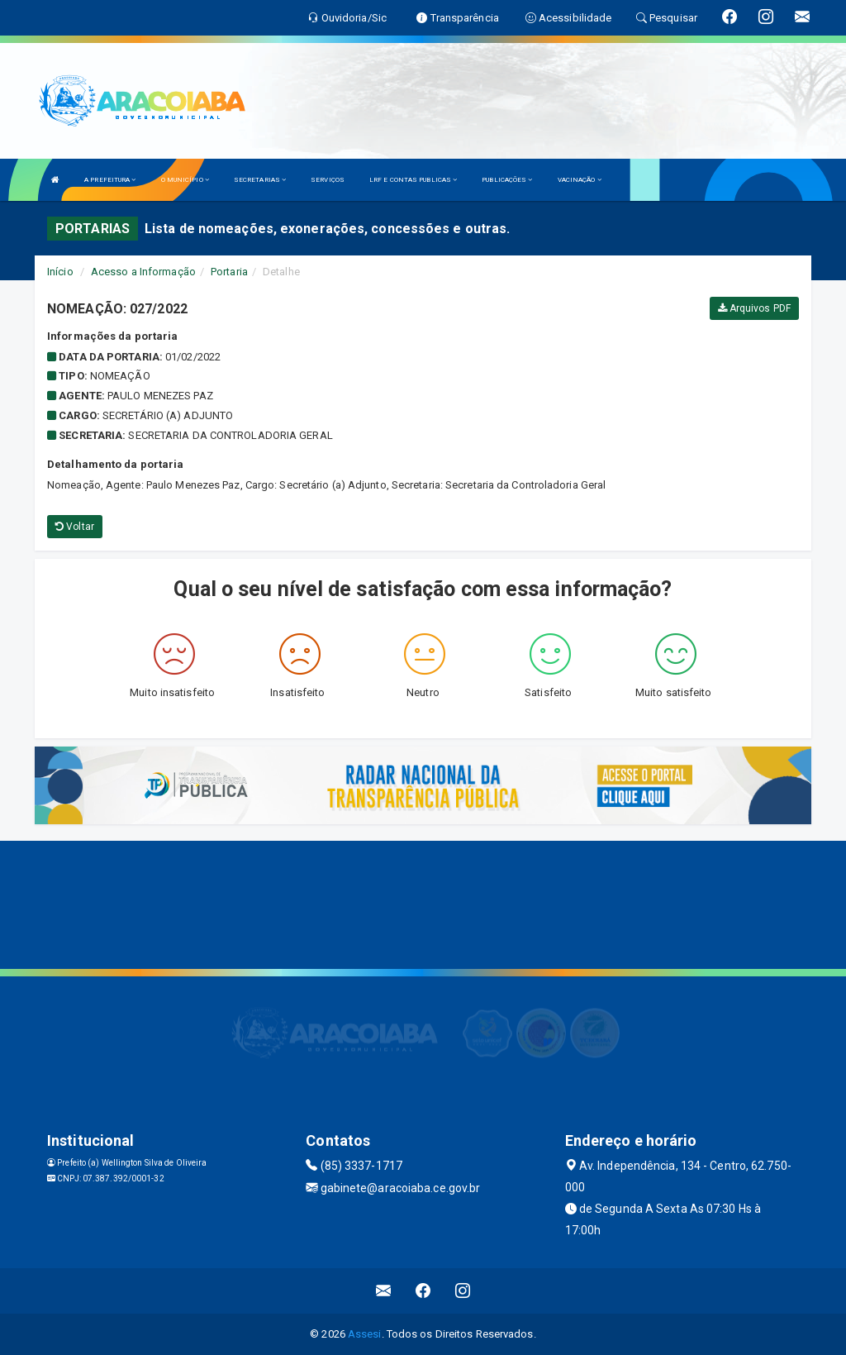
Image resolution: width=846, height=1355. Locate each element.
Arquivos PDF (754, 308)
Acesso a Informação (143, 271)
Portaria (229, 271)
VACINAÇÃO (579, 180)
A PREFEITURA (109, 180)
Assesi (365, 1334)
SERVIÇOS (328, 180)
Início (60, 271)
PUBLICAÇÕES (507, 180)
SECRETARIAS (260, 180)
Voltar (74, 526)
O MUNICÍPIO (185, 180)
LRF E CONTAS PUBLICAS (413, 180)
